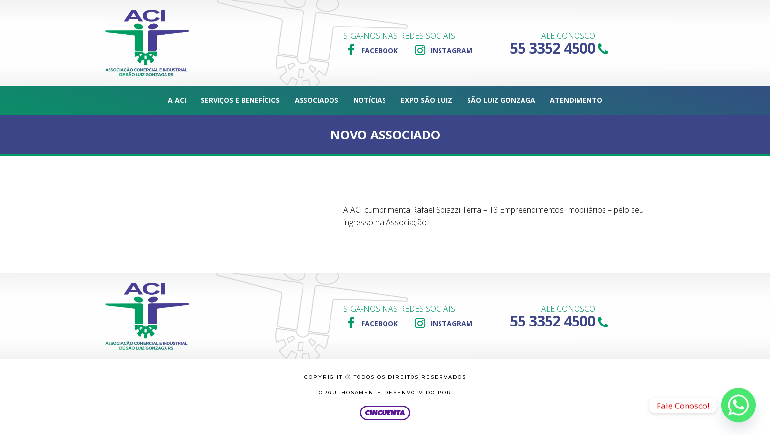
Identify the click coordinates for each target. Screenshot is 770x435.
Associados (316, 100)
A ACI (177, 100)
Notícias (369, 100)
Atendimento (576, 100)
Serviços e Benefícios (240, 100)
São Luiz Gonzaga (501, 100)
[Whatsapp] (738, 405)
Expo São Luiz (426, 100)
